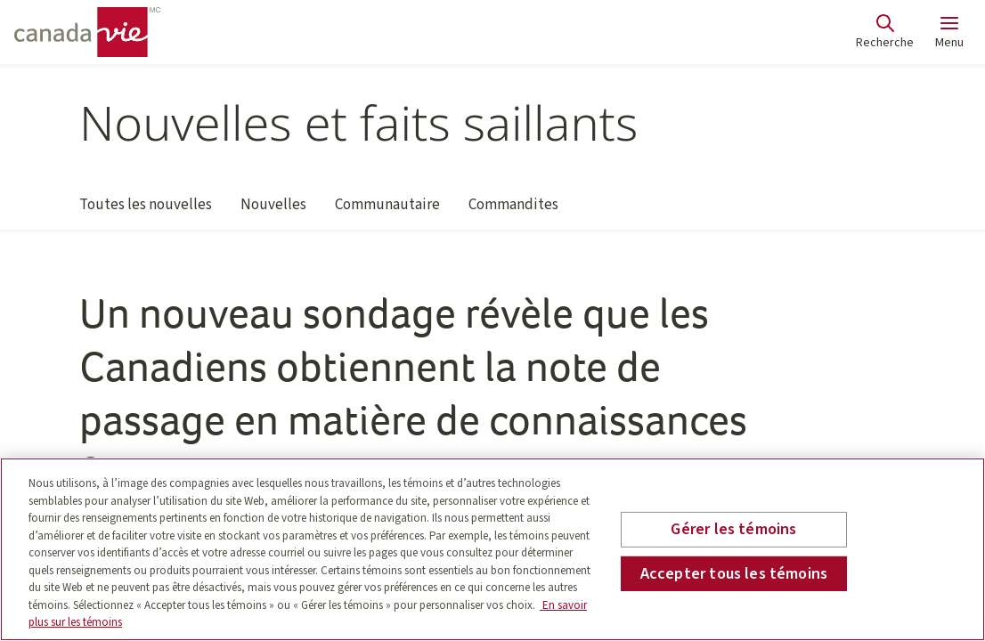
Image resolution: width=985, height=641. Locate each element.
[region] (492, 549)
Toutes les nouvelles (145, 212)
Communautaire (387, 212)
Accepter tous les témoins (734, 574)
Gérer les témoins (733, 529)
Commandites (513, 212)
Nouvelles (273, 212)
